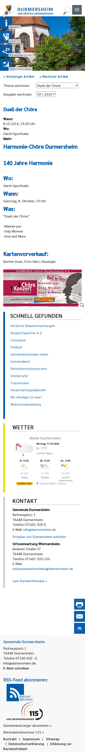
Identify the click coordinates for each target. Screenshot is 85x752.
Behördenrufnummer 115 (22, 732)
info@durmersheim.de (39, 529)
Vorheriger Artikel (18, 76)
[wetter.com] (24, 483)
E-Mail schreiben (16, 668)
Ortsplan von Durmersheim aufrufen (39, 536)
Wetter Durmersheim (44, 438)
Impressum (31, 739)
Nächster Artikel (53, 76)
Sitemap (52, 739)
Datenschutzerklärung (26, 743)
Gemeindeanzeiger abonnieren (26, 725)
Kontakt (10, 739)
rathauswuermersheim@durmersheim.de (42, 568)
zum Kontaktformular (28, 580)
